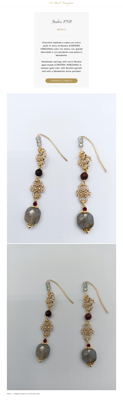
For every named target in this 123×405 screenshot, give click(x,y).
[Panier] (118, 3)
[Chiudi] (3, 3)
